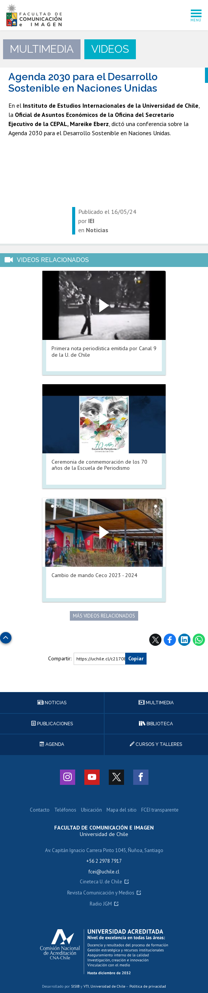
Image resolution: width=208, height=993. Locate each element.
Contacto (40, 810)
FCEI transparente (160, 810)
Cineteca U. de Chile (101, 882)
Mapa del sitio (121, 810)
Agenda (52, 744)
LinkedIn (184, 639)
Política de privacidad (147, 986)
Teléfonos (65, 810)
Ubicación (91, 810)
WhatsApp (199, 640)
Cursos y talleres (156, 744)
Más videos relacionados (104, 616)
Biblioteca (156, 723)
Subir (5, 635)
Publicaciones (52, 723)
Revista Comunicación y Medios (100, 893)
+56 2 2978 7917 (104, 861)
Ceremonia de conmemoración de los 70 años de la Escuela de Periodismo (99, 464)
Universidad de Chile (107, 986)
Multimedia (156, 702)
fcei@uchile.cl (104, 871)
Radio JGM (101, 904)
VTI (86, 986)
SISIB (75, 986)
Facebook (170, 640)
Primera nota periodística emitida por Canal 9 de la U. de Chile (104, 351)
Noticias (51, 702)
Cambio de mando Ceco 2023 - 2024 (94, 575)
